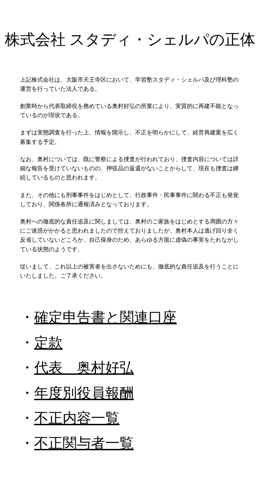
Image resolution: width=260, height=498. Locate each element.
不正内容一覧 (77, 418)
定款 (48, 342)
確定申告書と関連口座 (105, 317)
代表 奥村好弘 (84, 367)
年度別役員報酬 (84, 393)
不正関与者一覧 (84, 443)
